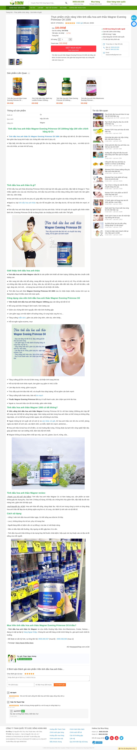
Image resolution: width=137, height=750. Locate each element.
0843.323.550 (115, 49)
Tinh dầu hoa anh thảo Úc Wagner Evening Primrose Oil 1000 (34, 136)
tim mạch (39, 395)
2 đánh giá (79, 23)
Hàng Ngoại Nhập (30, 632)
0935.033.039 (115, 47)
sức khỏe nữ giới (48, 421)
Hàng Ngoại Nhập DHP (88, 748)
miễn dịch (22, 318)
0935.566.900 (62, 639)
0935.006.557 (43, 639)
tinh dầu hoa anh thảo (27, 203)
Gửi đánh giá (60, 685)
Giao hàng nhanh (73, 48)
